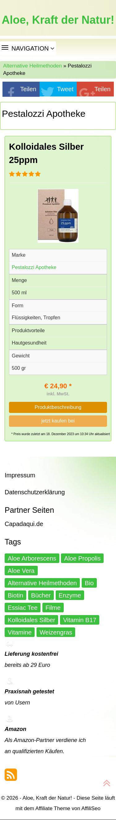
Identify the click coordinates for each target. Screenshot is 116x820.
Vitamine (20, 632)
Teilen (28, 89)
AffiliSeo (91, 808)
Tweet (65, 89)
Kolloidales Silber (31, 620)
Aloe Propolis (82, 558)
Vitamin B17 (79, 620)
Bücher (41, 595)
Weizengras (56, 632)
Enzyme (70, 595)
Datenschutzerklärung (35, 492)
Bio (89, 583)
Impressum (20, 475)
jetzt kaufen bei (58, 420)
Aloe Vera (21, 570)
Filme (53, 607)
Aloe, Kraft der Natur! (58, 20)
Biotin (15, 595)
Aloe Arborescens (32, 558)
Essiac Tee (22, 607)
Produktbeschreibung (58, 407)
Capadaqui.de (24, 523)
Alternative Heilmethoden (32, 66)
